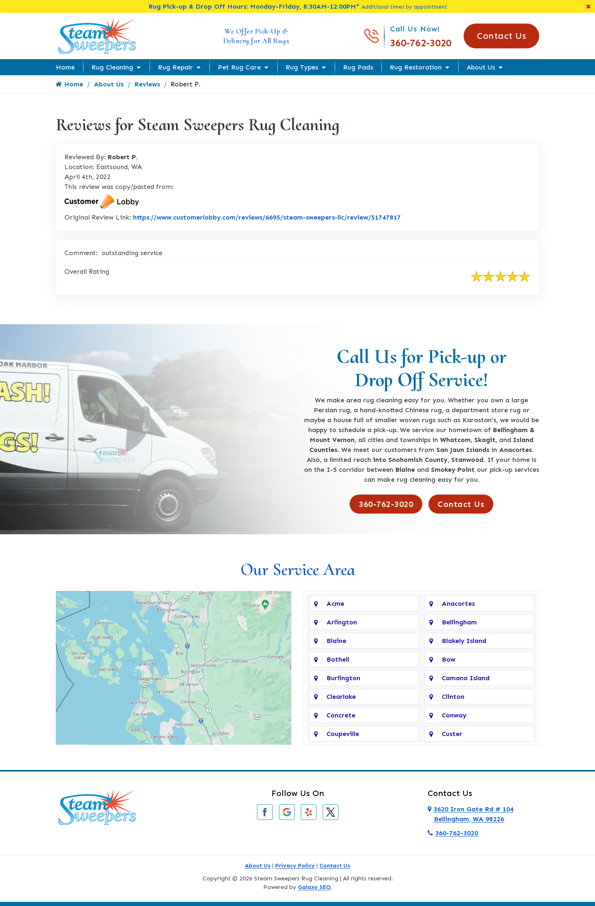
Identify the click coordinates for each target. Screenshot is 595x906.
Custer (452, 734)
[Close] (588, 6)
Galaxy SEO (314, 887)
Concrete (340, 715)
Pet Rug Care (239, 67)
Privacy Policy (295, 865)
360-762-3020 (420, 43)
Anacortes (458, 603)
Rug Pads (358, 67)
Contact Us (501, 35)
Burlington (343, 678)
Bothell (337, 659)
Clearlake (341, 696)
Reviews (147, 84)
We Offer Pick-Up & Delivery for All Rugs (256, 35)
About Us (480, 67)
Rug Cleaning (112, 67)
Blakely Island (464, 641)
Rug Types (302, 67)
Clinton (453, 696)
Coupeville (342, 734)
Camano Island (466, 678)
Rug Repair (175, 67)
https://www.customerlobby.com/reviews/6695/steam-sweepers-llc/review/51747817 (267, 217)
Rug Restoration (416, 67)
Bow (448, 659)
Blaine (336, 641)
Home (65, 67)
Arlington (341, 622)
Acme (335, 603)
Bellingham (459, 622)
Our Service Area (297, 569)
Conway (454, 715)
